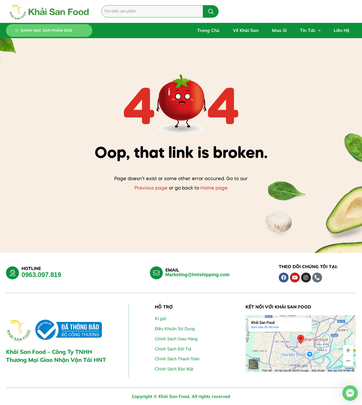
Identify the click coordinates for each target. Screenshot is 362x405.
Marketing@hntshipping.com (197, 274)
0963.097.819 (41, 274)
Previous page (151, 188)
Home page (214, 188)
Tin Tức (310, 30)
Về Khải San (246, 30)
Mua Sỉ (279, 30)
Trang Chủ (208, 30)
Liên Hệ (341, 30)
